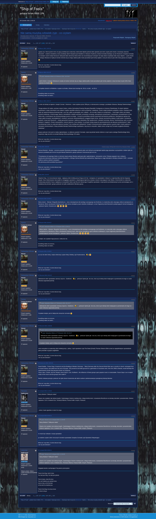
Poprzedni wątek (118, 37)
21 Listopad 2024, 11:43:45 (45, 390)
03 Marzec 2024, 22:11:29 (44, 72)
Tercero (24, 391)
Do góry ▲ (135, 515)
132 (54, 43)
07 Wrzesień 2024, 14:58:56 (45, 325)
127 (40, 43)
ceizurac (24, 450)
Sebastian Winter (27, 48)
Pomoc (121, 515)
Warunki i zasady (127, 515)
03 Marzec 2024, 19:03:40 (44, 48)
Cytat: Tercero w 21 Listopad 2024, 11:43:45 (53, 419)
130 (49, 43)
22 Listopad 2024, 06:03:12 (45, 415)
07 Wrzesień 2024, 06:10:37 (45, 275)
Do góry (22, 495)
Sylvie (83, 29)
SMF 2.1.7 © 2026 (22, 515)
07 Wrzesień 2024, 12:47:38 (45, 299)
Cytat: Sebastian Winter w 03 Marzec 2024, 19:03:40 (55, 76)
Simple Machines (32, 515)
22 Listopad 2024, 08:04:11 (45, 450)
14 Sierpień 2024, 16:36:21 (44, 198)
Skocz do (110, 503)
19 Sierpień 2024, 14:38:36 (44, 251)
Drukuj (133, 43)
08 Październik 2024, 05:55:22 (45, 363)
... (35, 43)
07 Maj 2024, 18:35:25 (43, 146)
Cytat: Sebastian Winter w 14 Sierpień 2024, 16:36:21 (55, 226)
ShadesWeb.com (32, 517)
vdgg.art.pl (109, 20)
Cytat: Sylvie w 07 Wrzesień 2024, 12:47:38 (53, 330)
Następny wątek (130, 37)
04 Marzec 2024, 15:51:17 (44, 101)
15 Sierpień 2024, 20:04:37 (44, 222)
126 (37, 43)
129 (46, 43)
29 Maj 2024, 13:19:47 (43, 174)
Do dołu (22, 43)
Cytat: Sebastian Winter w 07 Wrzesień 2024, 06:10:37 (56, 303)
